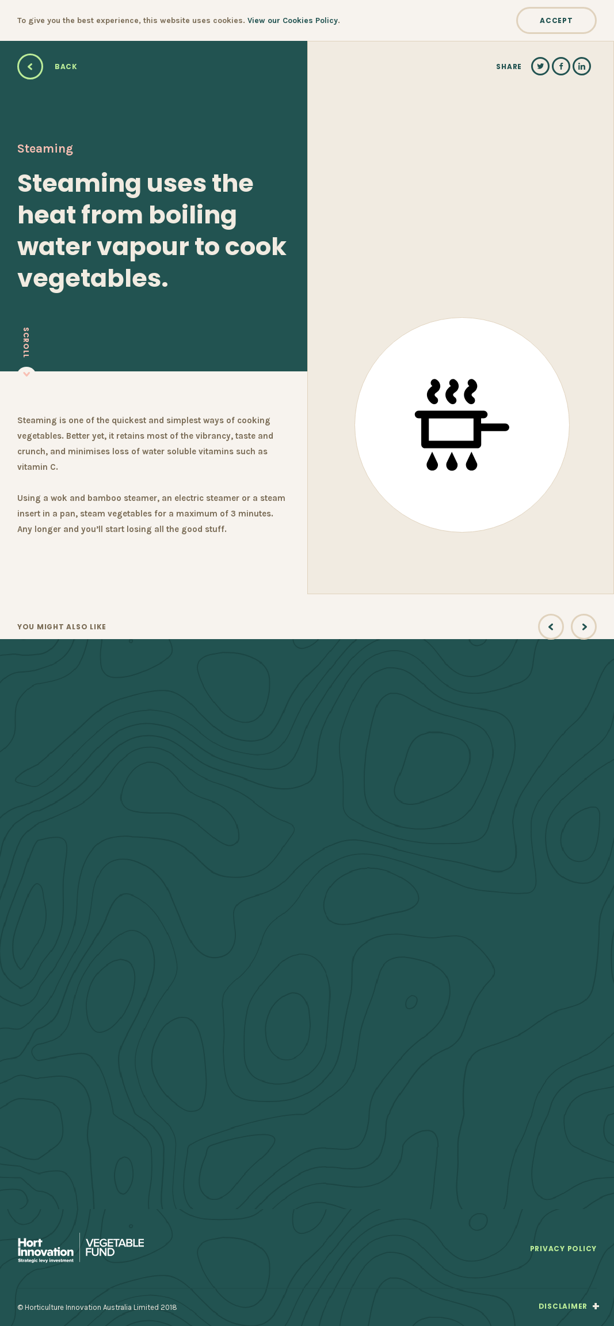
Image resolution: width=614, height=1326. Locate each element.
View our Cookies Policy (292, 20)
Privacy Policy (563, 1249)
